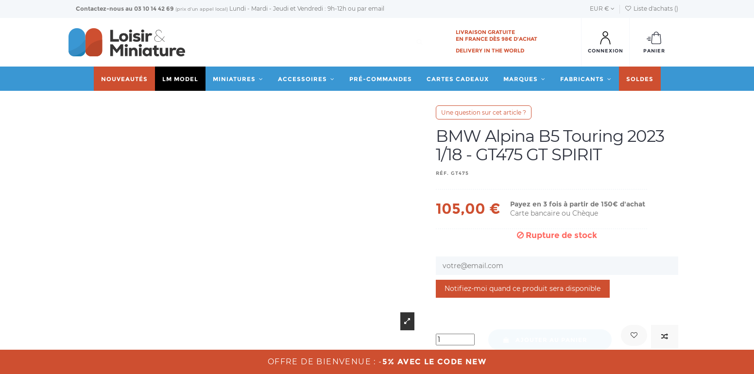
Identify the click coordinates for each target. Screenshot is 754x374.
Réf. (442, 173)
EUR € (602, 8)
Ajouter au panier (545, 339)
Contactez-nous (100, 8)
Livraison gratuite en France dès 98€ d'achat (496, 35)
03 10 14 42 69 (154, 8)
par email (370, 8)
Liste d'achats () (651, 8)
